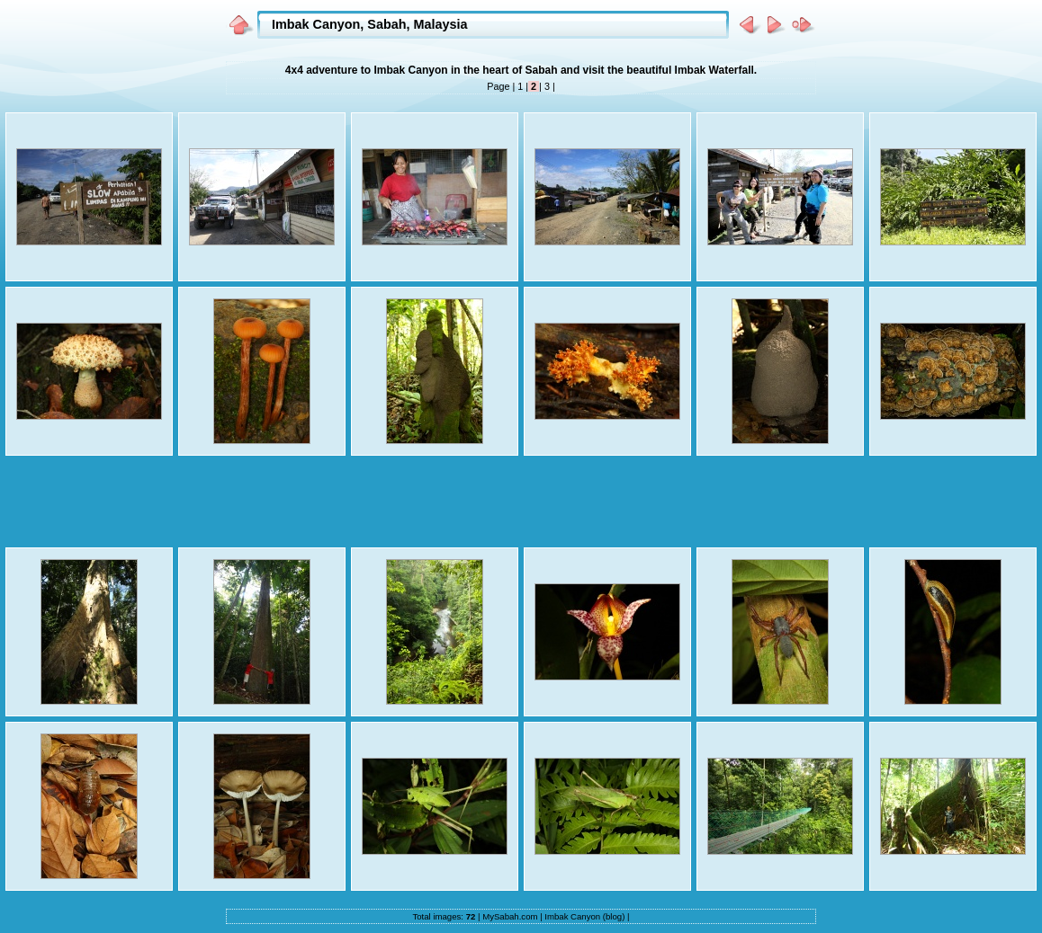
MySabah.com (509, 916)
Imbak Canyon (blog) (584, 916)
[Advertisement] (521, 501)
